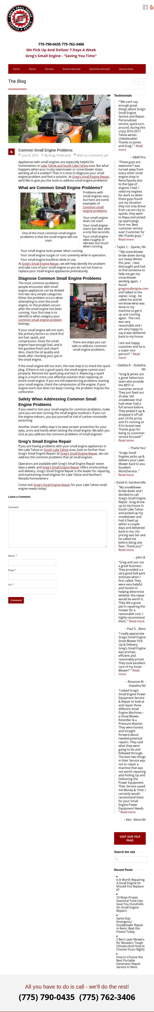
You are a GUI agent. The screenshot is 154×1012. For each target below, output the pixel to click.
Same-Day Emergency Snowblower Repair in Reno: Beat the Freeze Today (129, 925)
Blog (15, 78)
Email (12, 570)
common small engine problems (95, 209)
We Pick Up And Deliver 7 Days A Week (61, 49)
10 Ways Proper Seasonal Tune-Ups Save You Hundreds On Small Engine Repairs (130, 904)
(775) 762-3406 (107, 996)
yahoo (151, 7)
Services (49, 69)
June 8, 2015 (30, 155)
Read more (126, 239)
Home (16, 69)
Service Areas (126, 69)
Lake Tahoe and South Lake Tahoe (64, 166)
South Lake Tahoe (56, 450)
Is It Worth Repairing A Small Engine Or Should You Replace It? (130, 884)
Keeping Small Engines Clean (135, 81)
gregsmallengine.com (133, 289)
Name (12, 555)
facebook (145, 7)
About (32, 69)
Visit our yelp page (130, 838)
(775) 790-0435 (47, 996)
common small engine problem (40, 320)
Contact (31, 78)
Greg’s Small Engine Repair (90, 177)
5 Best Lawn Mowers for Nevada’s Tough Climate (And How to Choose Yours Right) (130, 944)
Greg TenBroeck (60, 155)
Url (11, 584)
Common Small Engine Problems (45, 150)
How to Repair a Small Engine (142, 81)
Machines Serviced (99, 69)
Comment (13, 507)
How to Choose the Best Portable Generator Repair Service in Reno (129, 962)
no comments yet (96, 155)
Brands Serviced (71, 69)
